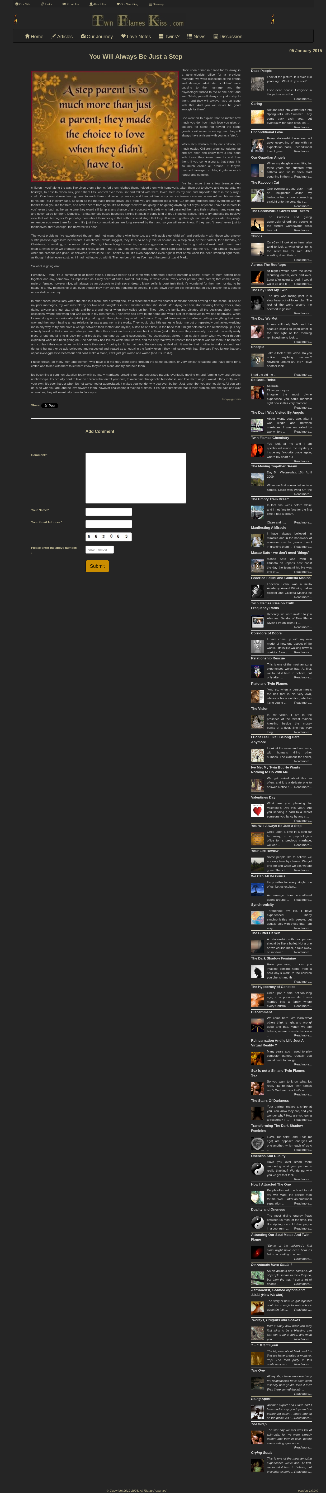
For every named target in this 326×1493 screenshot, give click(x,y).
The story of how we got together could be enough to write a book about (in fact (289, 1305)
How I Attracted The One (271, 1184)
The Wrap (259, 1424)
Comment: (38, 455)
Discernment (261, 1012)
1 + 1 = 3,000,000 (264, 1345)
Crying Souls (261, 1453)
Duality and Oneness (268, 1209)
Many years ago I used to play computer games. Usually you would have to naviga (289, 1056)
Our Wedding (127, 4)
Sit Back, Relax (263, 380)
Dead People (261, 71)
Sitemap (156, 4)
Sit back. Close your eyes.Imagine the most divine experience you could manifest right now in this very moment (289, 394)
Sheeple (257, 347)
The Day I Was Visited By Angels (277, 412)
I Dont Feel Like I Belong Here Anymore (275, 739)
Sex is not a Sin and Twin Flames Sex (278, 1073)
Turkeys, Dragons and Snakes (275, 1320)
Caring (256, 104)
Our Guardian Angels (268, 157)
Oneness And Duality (268, 1156)
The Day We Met (264, 318)
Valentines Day (263, 797)
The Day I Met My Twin (269, 290)
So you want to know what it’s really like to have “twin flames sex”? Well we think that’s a (289, 1086)
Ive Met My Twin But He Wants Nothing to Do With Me (275, 769)
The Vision (259, 709)
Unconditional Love (267, 132)
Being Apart (260, 1399)
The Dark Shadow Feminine (273, 958)
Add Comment (100, 431)
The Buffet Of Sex (265, 933)
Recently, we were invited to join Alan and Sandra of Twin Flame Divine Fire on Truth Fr (289, 618)
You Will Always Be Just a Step (276, 826)
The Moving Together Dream (274, 466)
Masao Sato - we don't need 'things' (280, 553)
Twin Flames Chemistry (270, 438)
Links (46, 4)
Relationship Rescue (268, 658)
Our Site (23, 4)
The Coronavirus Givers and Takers (280, 211)
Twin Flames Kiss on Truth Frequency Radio (272, 605)
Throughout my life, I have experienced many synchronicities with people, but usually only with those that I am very (289, 919)
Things (256, 236)
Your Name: (39, 510)
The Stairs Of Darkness (270, 1101)
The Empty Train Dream (270, 499)
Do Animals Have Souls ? (271, 1265)
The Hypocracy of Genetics (273, 987)
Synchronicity (262, 905)
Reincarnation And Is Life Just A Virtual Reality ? (277, 1043)
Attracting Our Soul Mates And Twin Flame (280, 1237)
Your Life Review (264, 851)
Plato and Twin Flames (269, 684)
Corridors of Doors (266, 633)
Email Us (71, 4)
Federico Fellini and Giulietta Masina (280, 578)
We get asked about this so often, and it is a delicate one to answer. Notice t (289, 783)
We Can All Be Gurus (268, 876)
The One (258, 1370)
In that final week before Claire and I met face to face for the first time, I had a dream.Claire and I (289, 513)
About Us (97, 4)
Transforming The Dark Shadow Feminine (277, 1128)
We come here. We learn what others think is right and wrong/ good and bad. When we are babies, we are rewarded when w (289, 1026)
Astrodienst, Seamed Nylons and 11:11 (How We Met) (278, 1292)
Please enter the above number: (54, 547)
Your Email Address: (46, 522)
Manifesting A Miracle (268, 528)
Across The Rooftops (268, 265)
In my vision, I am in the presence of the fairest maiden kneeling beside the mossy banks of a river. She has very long (289, 723)
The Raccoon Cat (265, 182)
